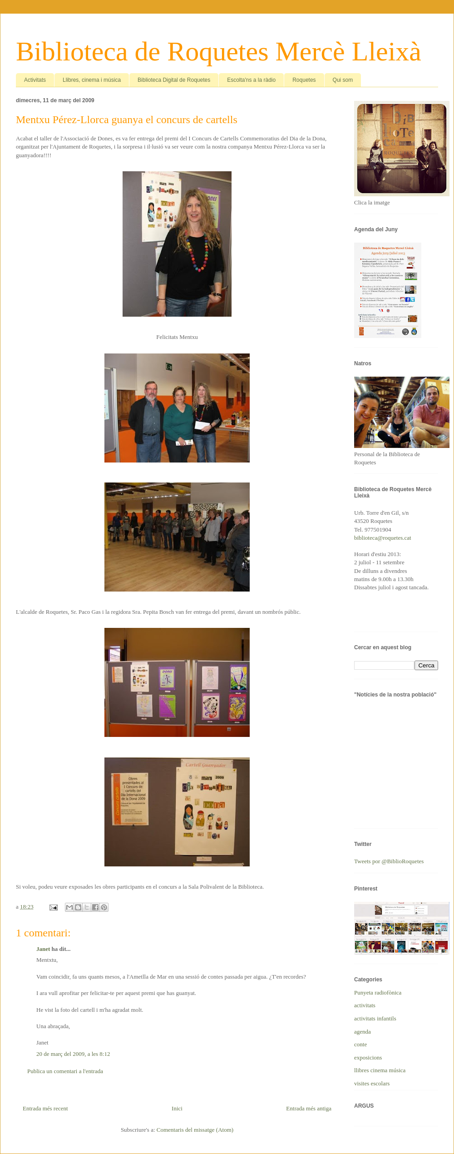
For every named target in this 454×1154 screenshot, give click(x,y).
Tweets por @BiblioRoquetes (389, 861)
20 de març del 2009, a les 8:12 (73, 1053)
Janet (43, 948)
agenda (362, 1031)
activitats (364, 1005)
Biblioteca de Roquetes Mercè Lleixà (218, 51)
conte (360, 1044)
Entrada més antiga (308, 1108)
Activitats (35, 80)
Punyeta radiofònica (377, 992)
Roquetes (304, 80)
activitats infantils (375, 1018)
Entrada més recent (45, 1108)
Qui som (343, 80)
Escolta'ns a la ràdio (251, 80)
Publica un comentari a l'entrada (65, 1071)
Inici (177, 1108)
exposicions (368, 1057)
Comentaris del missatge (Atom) (195, 1129)
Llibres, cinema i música (92, 80)
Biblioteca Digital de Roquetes (174, 80)
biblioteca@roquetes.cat (382, 537)
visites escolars (372, 1083)
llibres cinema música (379, 1070)
